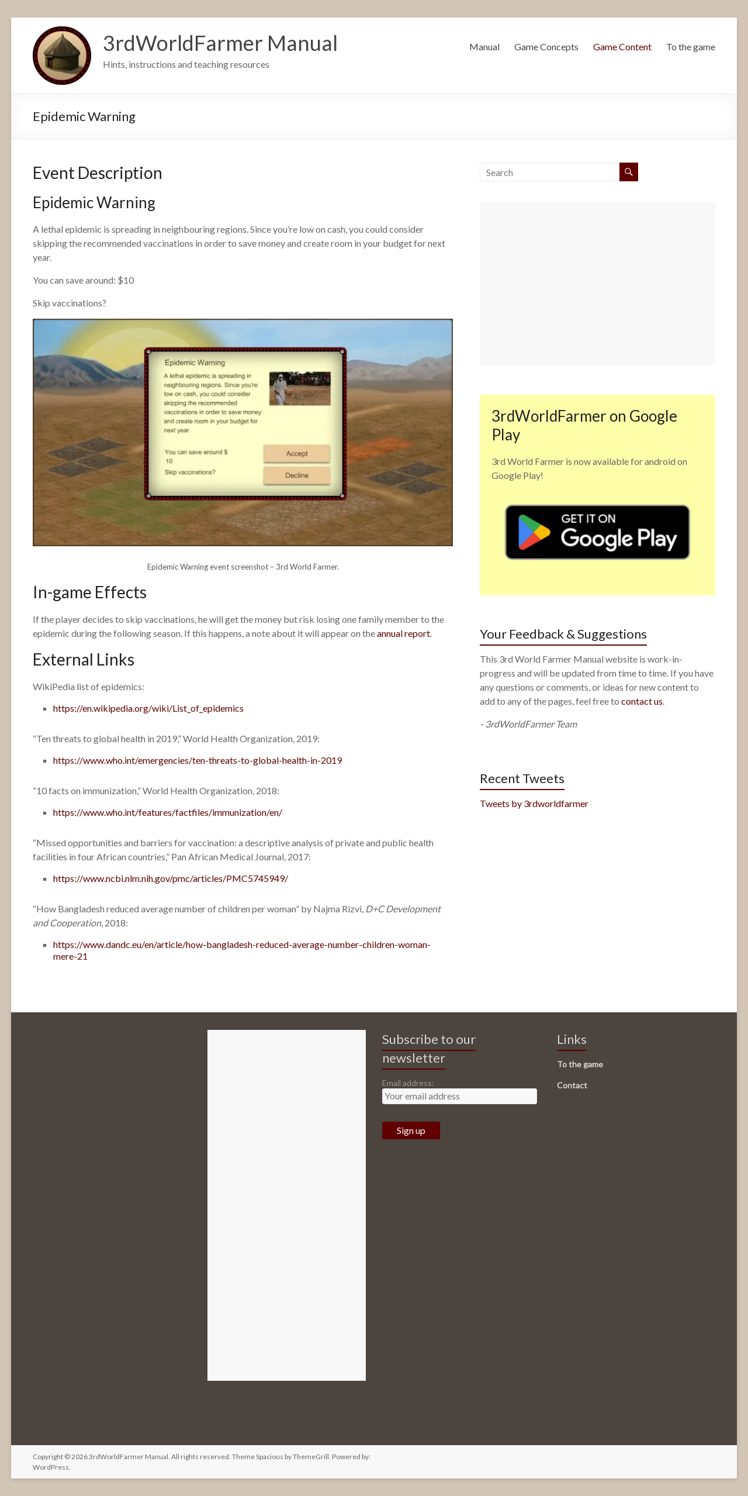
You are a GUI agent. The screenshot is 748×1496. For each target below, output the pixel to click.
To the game (690, 46)
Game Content (622, 46)
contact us (642, 700)
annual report (403, 633)
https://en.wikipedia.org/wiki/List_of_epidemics (148, 707)
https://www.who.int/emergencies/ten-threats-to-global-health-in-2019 (197, 760)
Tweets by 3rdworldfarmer (534, 803)
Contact (572, 1085)
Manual (484, 46)
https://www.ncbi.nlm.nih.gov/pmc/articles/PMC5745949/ (170, 878)
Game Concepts (546, 46)
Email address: (408, 1083)
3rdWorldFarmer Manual (220, 43)
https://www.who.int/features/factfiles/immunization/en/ (167, 812)
